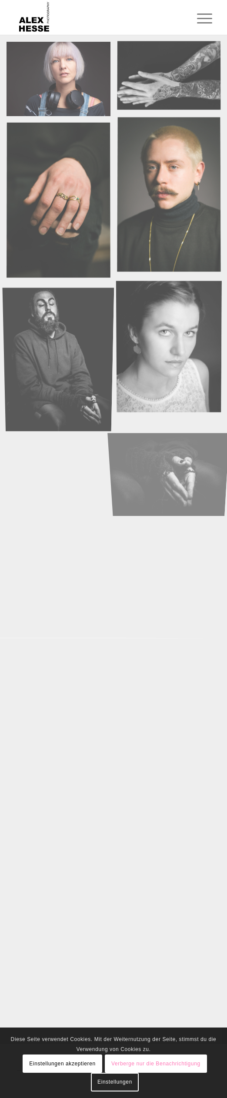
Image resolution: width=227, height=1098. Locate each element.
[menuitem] (197, 18)
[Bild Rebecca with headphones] (62, 82)
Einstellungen (114, 1082)
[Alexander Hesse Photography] (94, 17)
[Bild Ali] (62, 357)
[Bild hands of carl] (62, 204)
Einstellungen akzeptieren (62, 1064)
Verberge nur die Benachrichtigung (155, 1064)
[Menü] (197, 18)
